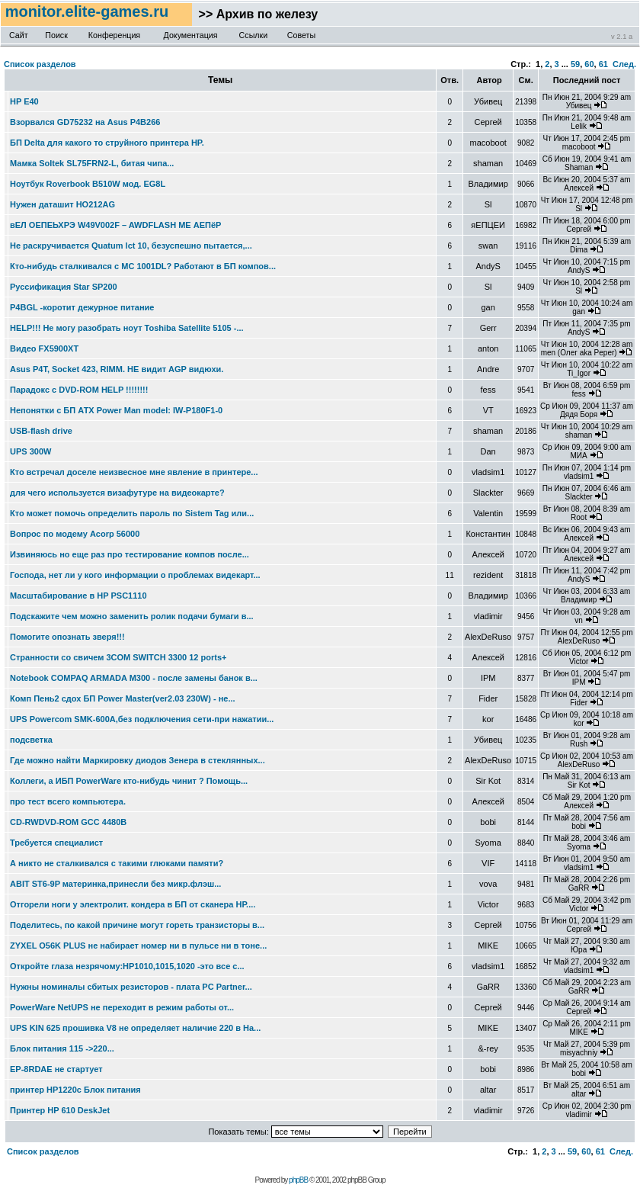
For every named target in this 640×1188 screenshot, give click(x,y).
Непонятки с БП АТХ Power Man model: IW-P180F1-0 (116, 410)
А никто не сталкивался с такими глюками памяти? (116, 863)
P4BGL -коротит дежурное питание (82, 307)
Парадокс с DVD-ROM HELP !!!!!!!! (79, 389)
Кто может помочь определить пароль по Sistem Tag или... (132, 513)
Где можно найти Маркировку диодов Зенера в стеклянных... (137, 760)
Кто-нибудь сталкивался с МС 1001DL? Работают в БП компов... (143, 266)
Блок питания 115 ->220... (62, 1048)
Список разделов (40, 64)
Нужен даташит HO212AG (62, 204)
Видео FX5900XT (44, 348)
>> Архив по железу (255, 14)
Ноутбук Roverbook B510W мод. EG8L (87, 183)
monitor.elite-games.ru (89, 11)
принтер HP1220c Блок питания (75, 1089)
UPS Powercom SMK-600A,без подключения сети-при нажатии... (142, 719)
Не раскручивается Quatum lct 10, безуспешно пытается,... (131, 245)
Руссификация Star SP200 (63, 286)
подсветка (31, 739)
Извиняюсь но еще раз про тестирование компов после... (129, 554)
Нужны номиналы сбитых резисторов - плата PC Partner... (131, 986)
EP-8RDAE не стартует (56, 1069)
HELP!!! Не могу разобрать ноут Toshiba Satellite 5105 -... (127, 327)
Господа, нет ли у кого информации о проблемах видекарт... (135, 575)
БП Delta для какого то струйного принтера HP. (107, 142)
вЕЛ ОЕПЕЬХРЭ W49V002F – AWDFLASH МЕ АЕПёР (115, 225)
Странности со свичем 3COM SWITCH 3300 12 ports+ (118, 657)
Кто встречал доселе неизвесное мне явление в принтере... (134, 472)
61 (603, 64)
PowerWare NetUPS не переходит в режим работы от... (122, 1007)
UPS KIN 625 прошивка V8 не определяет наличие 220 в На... (135, 1027)
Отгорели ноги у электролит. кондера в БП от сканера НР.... (132, 904)
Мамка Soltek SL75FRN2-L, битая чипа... (92, 163)
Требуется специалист (56, 842)
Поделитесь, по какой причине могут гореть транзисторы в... (137, 925)
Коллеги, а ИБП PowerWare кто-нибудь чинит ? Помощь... (129, 780)
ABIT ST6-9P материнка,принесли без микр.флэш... (115, 883)
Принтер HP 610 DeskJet (60, 1110)
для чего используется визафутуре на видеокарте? (117, 492)
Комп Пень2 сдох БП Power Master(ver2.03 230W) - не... (122, 698)
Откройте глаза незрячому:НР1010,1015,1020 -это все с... (127, 966)
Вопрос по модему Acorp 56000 (74, 533)
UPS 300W (30, 451)
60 (589, 64)
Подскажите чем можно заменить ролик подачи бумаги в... (132, 616)
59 (575, 64)
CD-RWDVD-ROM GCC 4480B (68, 822)
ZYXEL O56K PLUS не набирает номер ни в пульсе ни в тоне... (138, 945)
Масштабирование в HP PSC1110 (78, 595)
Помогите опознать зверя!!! (67, 636)
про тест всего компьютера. (68, 801)
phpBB (298, 1180)
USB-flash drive (41, 430)
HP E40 (24, 101)
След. (624, 64)
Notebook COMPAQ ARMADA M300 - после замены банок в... (134, 677)
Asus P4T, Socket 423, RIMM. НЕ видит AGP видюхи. (116, 369)
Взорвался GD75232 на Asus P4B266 (85, 122)
